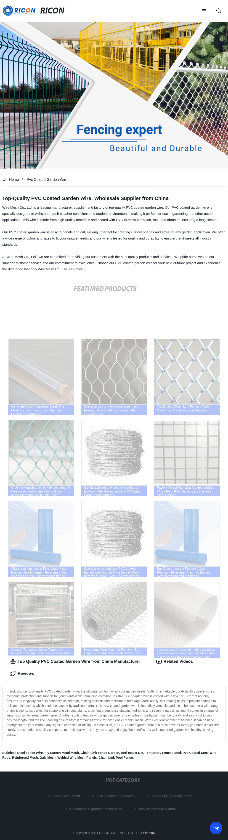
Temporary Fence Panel (163, 753)
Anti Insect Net (132, 753)
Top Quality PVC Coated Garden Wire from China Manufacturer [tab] (75, 661)
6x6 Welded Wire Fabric (158, 809)
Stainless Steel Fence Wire (22, 753)
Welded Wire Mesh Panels (77, 757)
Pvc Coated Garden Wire (47, 180)
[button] (204, 11)
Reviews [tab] (22, 674)
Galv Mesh (48, 757)
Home (14, 180)
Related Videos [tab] (174, 661)
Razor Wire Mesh (67, 796)
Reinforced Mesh (25, 757)
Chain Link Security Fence (173, 796)
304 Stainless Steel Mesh (117, 796)
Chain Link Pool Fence (115, 757)
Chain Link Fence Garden (100, 753)
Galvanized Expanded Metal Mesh (97, 809)
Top (216, 828)
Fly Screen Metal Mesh (62, 753)
